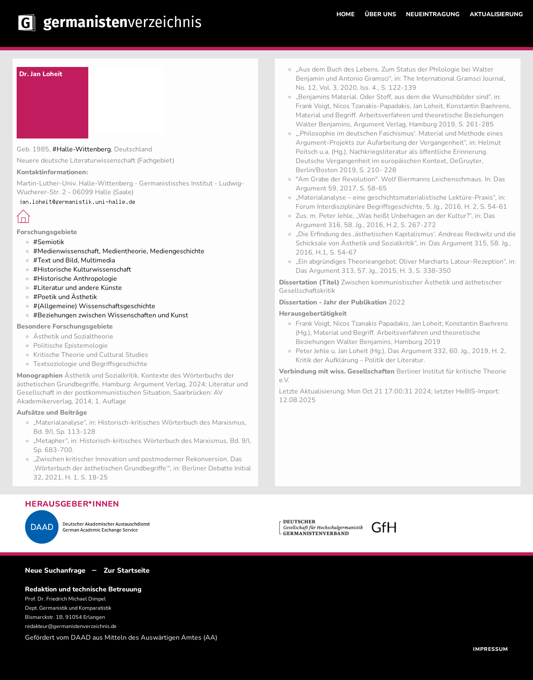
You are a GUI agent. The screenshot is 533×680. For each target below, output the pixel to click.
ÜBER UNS (380, 14)
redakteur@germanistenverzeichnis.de (71, 626)
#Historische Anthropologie (75, 278)
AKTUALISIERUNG (496, 14)
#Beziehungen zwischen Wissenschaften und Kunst (110, 315)
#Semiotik (48, 242)
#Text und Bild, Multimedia (74, 260)
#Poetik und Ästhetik (65, 297)
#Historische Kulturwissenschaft (82, 269)
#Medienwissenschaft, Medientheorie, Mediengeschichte (118, 251)
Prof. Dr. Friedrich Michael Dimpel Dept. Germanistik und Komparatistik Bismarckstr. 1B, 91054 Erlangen (68, 608)
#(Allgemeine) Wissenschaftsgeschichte (94, 306)
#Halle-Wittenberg (81, 149)
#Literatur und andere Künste (77, 287)
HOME (345, 14)
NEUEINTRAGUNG (433, 14)
